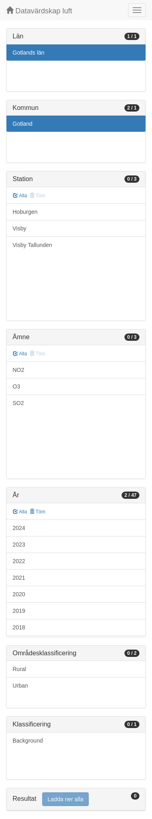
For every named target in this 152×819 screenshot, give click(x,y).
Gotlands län (29, 52)
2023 (19, 544)
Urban (20, 685)
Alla (20, 195)
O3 (16, 386)
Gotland (22, 123)
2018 (19, 627)
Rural (19, 669)
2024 (19, 528)
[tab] (76, 799)
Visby (19, 228)
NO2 (18, 370)
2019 (19, 611)
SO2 (18, 403)
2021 (19, 577)
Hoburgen (25, 212)
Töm (37, 512)
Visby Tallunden (32, 245)
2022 (19, 561)
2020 (19, 594)
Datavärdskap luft (39, 10)
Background (28, 740)
